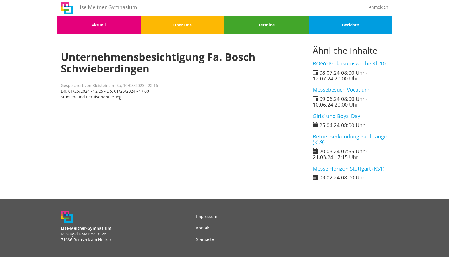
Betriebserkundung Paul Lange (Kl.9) (350, 139)
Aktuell (98, 25)
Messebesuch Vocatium (341, 89)
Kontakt (203, 228)
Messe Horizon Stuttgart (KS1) (348, 168)
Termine (266, 25)
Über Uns (182, 25)
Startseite (205, 239)
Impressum (206, 216)
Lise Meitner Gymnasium (107, 7)
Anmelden (378, 7)
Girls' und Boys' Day (336, 116)
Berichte (350, 25)
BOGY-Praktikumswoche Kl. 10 (349, 63)
